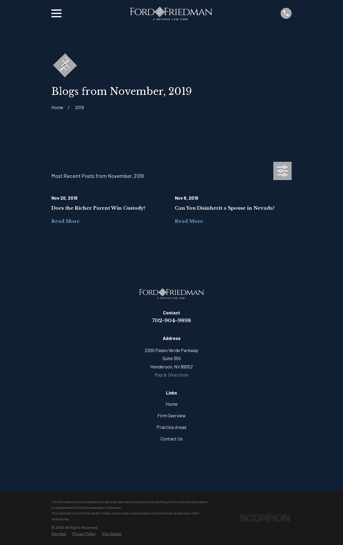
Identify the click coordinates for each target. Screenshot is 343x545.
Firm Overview (171, 415)
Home (172, 404)
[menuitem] (58, 534)
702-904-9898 (171, 320)
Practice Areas (171, 427)
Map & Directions (171, 374)
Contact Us (172, 438)
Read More (65, 221)
